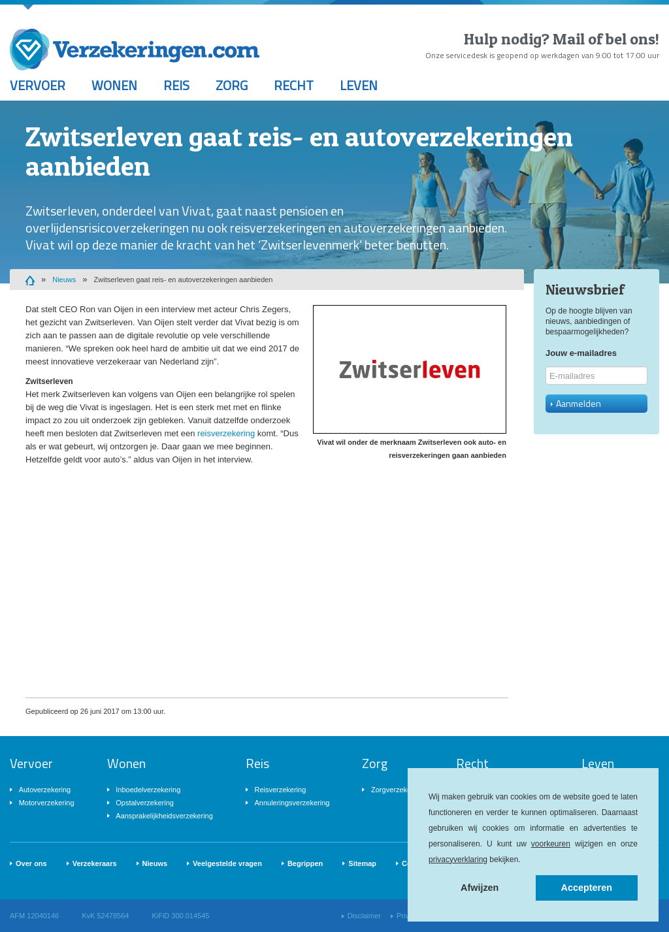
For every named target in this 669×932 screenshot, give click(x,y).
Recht (294, 85)
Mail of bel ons (604, 38)
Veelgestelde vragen (227, 863)
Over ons (31, 863)
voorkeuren (550, 843)
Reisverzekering (280, 790)
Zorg (232, 85)
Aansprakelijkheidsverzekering (164, 816)
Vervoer (37, 85)
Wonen (114, 85)
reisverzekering (226, 433)
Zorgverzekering (397, 790)
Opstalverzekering (145, 803)
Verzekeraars (95, 863)
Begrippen (305, 863)
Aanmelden (576, 403)
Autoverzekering (45, 790)
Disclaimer (364, 916)
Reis (176, 85)
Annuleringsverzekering (291, 803)
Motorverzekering (46, 803)
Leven (359, 85)
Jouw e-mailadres (581, 353)
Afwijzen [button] (479, 887)
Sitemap (362, 863)
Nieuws (64, 279)
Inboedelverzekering (148, 790)
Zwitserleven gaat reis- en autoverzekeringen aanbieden (183, 279)
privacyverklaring (458, 859)
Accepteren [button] (586, 887)
